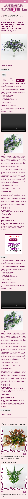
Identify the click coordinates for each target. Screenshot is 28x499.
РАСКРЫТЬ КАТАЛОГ (9, 15)
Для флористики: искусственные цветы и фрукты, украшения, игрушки (12, 17)
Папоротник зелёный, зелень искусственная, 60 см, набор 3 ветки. (13, 495)
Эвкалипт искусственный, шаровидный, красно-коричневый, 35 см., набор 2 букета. (13, 457)
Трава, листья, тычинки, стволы (10, 19)
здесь (16, 252)
